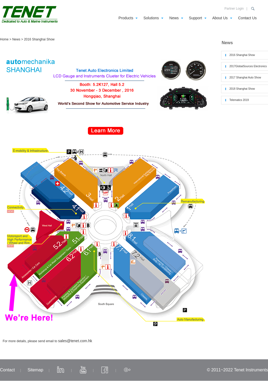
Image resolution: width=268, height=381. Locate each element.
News (174, 18)
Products (125, 18)
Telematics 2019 (239, 100)
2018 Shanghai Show (242, 88)
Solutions (151, 18)
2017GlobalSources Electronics (248, 66)
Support (195, 18)
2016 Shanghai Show (242, 55)
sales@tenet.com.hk (75, 341)
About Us (220, 18)
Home (4, 39)
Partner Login (234, 8)
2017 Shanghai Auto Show (245, 77)
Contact (7, 370)
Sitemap (35, 370)
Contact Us (247, 18)
